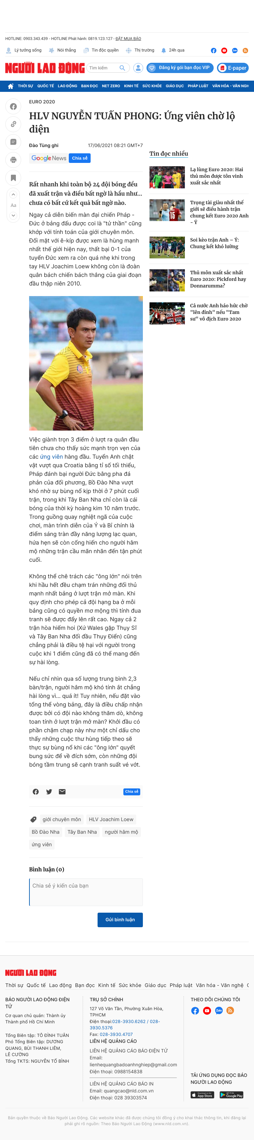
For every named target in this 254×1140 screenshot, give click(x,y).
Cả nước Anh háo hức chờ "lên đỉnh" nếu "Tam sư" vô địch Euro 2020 (219, 312)
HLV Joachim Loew (111, 819)
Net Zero (111, 86)
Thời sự (25, 86)
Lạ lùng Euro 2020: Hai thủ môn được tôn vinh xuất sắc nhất (216, 176)
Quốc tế (45, 86)
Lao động (67, 86)
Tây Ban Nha (82, 832)
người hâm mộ (121, 832)
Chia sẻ (79, 158)
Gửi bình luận (120, 920)
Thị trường (139, 50)
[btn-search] (122, 68)
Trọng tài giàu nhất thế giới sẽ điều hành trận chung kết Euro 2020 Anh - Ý (219, 212)
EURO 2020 (42, 102)
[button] (13, 195)
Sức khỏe (152, 86)
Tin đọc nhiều (168, 153)
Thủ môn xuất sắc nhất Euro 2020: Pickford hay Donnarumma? (218, 279)
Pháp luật (198, 86)
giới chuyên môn (62, 819)
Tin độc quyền (101, 50)
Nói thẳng (62, 50)
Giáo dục (175, 86)
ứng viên (51, 457)
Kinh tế (131, 86)
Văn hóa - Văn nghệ (231, 86)
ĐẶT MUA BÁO (128, 38)
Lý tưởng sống (23, 50)
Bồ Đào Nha (46, 832)
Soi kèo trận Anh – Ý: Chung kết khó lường (214, 243)
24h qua (173, 50)
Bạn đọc (89, 86)
